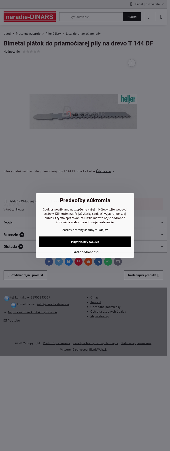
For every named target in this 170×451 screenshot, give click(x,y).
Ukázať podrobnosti (85, 252)
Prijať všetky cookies (85, 242)
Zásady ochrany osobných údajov (85, 230)
